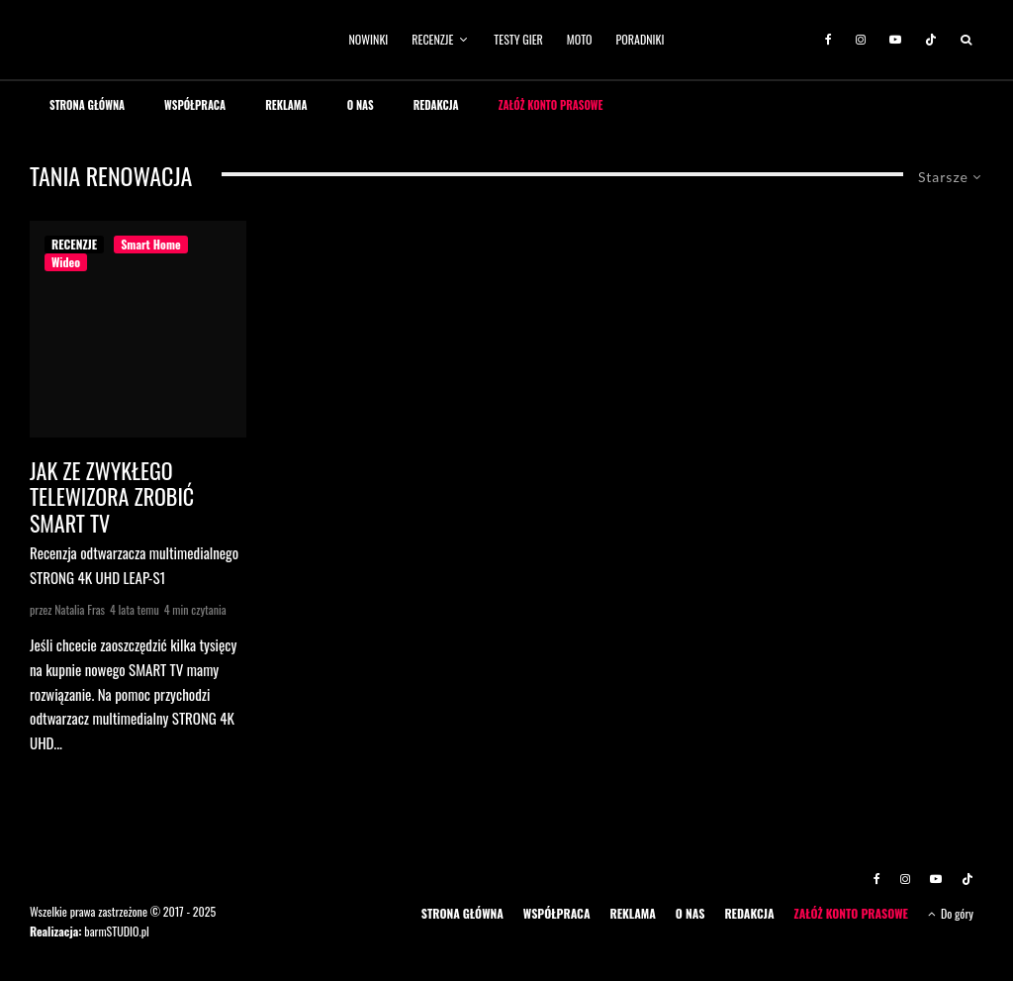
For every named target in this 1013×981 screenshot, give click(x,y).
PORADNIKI (640, 39)
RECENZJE (432, 39)
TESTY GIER (518, 39)
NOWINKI (369, 39)
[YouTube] (895, 39)
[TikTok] (931, 39)
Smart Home (150, 244)
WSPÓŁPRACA (195, 105)
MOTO (580, 39)
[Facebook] (828, 39)
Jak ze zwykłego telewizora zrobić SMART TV (112, 496)
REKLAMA (286, 105)
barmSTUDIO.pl (116, 931)
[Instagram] (860, 39)
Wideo (65, 261)
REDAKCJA (436, 105)
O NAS (360, 105)
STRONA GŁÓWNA (87, 105)
